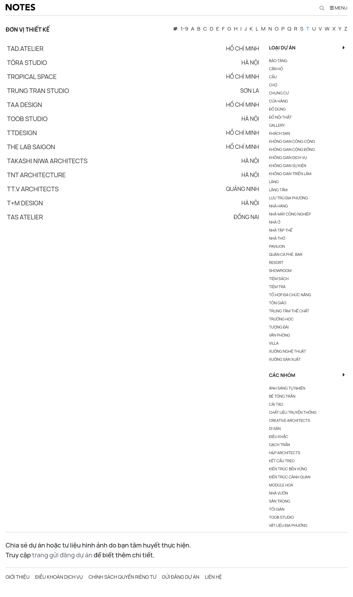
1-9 (184, 28)
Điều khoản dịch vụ (59, 576)
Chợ (273, 84)
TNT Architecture (36, 175)
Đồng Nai (246, 217)
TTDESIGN (22, 132)
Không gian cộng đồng (292, 149)
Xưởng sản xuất (285, 359)
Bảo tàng (278, 60)
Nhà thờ (277, 238)
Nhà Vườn (278, 493)
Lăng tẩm (278, 189)
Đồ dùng (277, 109)
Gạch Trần (279, 444)
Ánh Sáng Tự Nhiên (287, 388)
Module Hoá (281, 484)
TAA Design (24, 104)
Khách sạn (279, 133)
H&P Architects (284, 452)
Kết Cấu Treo (282, 460)
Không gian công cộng (292, 141)
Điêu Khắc (278, 436)
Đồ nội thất (280, 117)
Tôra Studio (27, 62)
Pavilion (277, 246)
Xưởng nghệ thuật (287, 351)
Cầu (273, 76)
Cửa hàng (278, 101)
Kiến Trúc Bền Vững (288, 468)
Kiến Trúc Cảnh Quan (289, 476)
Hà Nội (250, 62)
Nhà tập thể (281, 230)
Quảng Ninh (242, 189)
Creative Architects (289, 420)
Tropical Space (32, 76)
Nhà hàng (278, 205)
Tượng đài (279, 327)
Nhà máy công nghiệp (290, 214)
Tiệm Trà (277, 286)
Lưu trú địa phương (288, 197)
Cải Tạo (276, 404)
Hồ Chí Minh (242, 48)
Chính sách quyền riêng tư (122, 576)
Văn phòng (279, 335)
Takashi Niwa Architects (47, 161)
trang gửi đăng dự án (62, 555)
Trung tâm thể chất (289, 310)
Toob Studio (27, 118)
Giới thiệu (18, 576)
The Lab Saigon (31, 146)
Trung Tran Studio (38, 90)
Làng (274, 181)
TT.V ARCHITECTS (33, 189)
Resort (276, 262)
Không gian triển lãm (290, 173)
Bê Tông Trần (282, 396)
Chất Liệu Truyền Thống (292, 412)
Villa (274, 343)
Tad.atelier (25, 48)
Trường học (281, 318)
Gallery (277, 125)
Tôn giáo (277, 302)
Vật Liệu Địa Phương (288, 525)
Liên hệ (213, 576)
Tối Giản (277, 509)
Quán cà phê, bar (285, 254)
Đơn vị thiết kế (28, 29)
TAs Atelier (25, 217)
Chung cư (279, 92)
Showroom (280, 270)
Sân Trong (279, 501)
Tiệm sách (279, 278)
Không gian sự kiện (287, 165)
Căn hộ (276, 68)
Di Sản (275, 428)
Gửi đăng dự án (180, 576)
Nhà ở (274, 222)
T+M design (25, 203)
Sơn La (249, 90)
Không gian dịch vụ (288, 157)
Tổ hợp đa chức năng (290, 294)
